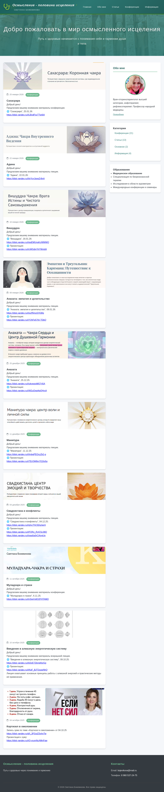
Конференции (132, 7)
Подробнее (118, 114)
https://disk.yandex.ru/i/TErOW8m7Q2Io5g (27, 461)
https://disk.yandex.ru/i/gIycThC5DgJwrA (26, 525)
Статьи (115, 7)
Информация (151, 7)
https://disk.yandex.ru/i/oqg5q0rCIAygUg (26, 535)
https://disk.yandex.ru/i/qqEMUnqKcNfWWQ (28, 242)
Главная (87, 7)
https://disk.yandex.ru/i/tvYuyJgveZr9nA (26, 178)
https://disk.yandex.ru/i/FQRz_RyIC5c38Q (27, 532)
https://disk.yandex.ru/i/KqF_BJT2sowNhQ (27, 670)
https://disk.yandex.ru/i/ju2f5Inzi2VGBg (25, 313)
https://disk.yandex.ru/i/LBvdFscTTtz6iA (26, 115)
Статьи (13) (120, 140)
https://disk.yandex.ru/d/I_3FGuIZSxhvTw (26, 733)
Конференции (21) (124, 133)
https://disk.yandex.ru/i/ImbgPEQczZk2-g (26, 454)
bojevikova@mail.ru (127, 770)
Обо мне (101, 7)
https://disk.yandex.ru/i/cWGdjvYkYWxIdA (27, 249)
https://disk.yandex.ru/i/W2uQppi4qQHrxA (27, 390)
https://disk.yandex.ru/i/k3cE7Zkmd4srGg (26, 663)
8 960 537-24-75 (129, 775)
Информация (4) (123, 153)
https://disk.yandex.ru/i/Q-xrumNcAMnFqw (27, 740)
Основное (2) (121, 147)
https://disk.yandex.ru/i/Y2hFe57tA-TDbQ (26, 320)
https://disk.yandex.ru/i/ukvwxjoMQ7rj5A (26, 384)
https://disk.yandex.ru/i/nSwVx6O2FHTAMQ (28, 599)
